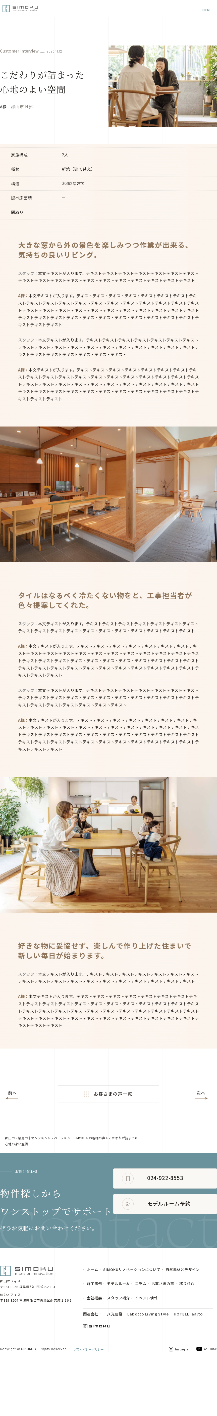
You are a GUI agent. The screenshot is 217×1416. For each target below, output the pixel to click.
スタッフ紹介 (118, 1345)
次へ (200, 1093)
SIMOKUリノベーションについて (131, 1316)
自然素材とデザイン (182, 1316)
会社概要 (94, 1345)
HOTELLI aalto (187, 1362)
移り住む (186, 1331)
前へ (12, 1093)
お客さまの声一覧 (108, 1094)
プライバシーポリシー (89, 1397)
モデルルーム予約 (61, 1269)
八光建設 (114, 1362)
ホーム (92, 1316)
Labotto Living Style (147, 1362)
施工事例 (94, 1331)
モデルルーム (118, 1331)
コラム (140, 1331)
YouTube (206, 1398)
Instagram (178, 1398)
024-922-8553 (57, 1243)
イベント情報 (146, 1345)
